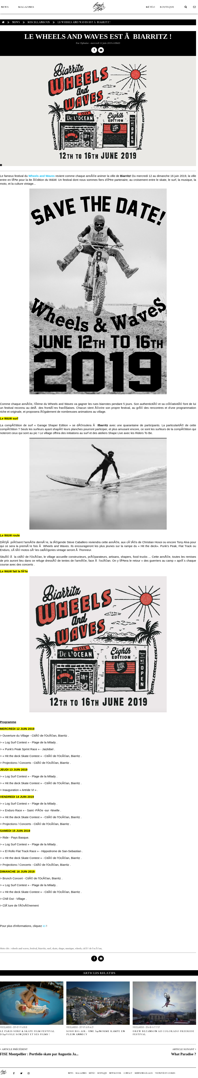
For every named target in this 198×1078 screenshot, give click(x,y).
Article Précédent (14, 1049)
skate (54, 948)
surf (49, 948)
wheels (78, 948)
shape (61, 948)
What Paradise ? (183, 1054)
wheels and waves (20, 948)
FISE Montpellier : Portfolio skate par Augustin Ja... (39, 1054)
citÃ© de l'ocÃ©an (92, 948)
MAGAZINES (26, 7)
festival (33, 948)
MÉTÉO (150, 7)
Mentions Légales (143, 1073)
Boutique (167, 7)
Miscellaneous (39, 22)
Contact (128, 1073)
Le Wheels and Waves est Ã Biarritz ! (84, 22)
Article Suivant (183, 1049)
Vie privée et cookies (165, 1073)
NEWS (5, 7)
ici (44, 925)
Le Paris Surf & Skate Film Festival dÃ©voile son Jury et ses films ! (27, 1033)
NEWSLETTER (115, 1073)
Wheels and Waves (41, 175)
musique (69, 948)
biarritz (42, 948)
